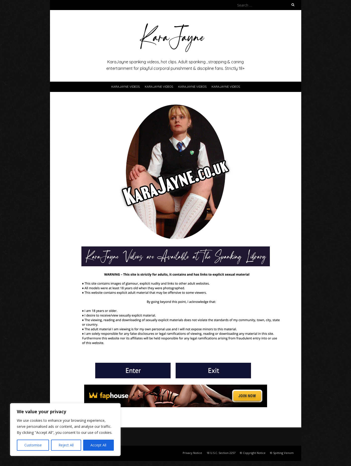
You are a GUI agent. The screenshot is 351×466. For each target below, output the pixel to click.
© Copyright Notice (253, 453)
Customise (33, 445)
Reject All (66, 445)
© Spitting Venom (282, 453)
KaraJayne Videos (125, 86)
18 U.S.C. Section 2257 (221, 453)
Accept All (98, 445)
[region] (65, 429)
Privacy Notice (192, 453)
